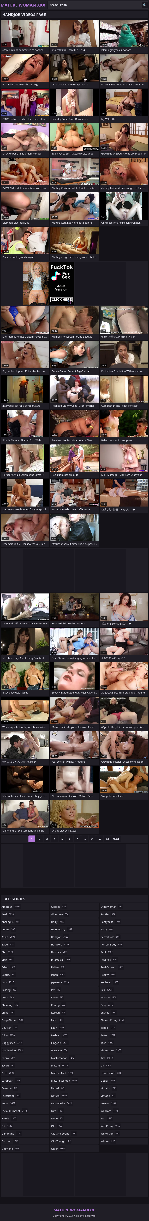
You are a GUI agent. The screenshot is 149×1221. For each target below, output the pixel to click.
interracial (61, 959)
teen (107, 1042)
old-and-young (64, 1133)
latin (58, 1027)
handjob (60, 936)
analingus (11, 921)
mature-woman (64, 1080)
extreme (10, 1088)
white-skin (110, 1133)
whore (108, 1141)
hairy (58, 921)
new (57, 1110)
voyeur (109, 1103)
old (57, 1126)
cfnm (8, 997)
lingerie (60, 1042)
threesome (111, 1050)
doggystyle (12, 1042)
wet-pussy (111, 1126)
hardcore (60, 944)
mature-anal (62, 1073)
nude (57, 1118)
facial (9, 1103)
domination (12, 1050)
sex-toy (109, 997)
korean (58, 1012)
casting (9, 989)
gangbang (12, 1133)
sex (107, 989)
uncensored (111, 1073)
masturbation (63, 1057)
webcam (110, 1110)
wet (107, 1118)
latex (57, 1020)
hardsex (59, 952)
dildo (8, 1035)
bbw (8, 959)
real (107, 952)
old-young (61, 1141)
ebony (8, 1057)
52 (99, 838)
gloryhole (60, 914)
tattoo (108, 1035)
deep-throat (13, 1020)
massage (59, 1050)
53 (107, 838)
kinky (57, 997)
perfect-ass (111, 936)
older (58, 1148)
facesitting (11, 1095)
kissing (58, 1005)
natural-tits (62, 1103)
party (107, 929)
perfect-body (112, 944)
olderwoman (112, 906)
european (11, 1080)
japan (58, 974)
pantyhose (111, 921)
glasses (59, 906)
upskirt (108, 1080)
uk (106, 1065)
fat (7, 1126)
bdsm (9, 967)
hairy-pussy (62, 929)
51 (92, 838)
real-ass (109, 959)
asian (9, 936)
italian (58, 967)
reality (108, 974)
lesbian (59, 1035)
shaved (109, 1012)
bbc (8, 952)
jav (56, 989)
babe (8, 944)
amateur (11, 906)
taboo (108, 1027)
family (9, 1118)
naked (58, 1088)
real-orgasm (112, 967)
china (8, 1012)
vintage (108, 1095)
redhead (110, 982)
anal (8, 914)
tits (107, 1057)
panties (108, 914)
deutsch (10, 1027)
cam (8, 982)
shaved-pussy (113, 1020)
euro (8, 1073)
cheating (10, 1005)
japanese (60, 982)
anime (9, 929)
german (10, 1141)
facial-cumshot (15, 1110)
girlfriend (11, 1148)
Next (116, 838)
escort (8, 1065)
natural (59, 1095)
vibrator (109, 1088)
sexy (107, 1005)
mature (60, 1065)
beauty (9, 974)
